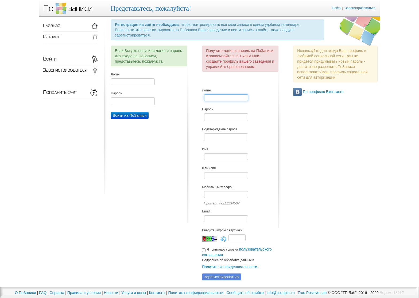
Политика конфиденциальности (196, 293)
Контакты (157, 293)
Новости (111, 293)
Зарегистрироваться (360, 8)
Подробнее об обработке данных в (228, 260)
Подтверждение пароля (219, 129)
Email (206, 211)
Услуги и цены (133, 293)
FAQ (42, 293)
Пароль (116, 93)
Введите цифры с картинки (222, 230)
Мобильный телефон (217, 187)
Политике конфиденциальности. (230, 267)
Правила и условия (84, 293)
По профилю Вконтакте (318, 92)
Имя (205, 149)
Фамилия (209, 168)
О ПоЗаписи (25, 293)
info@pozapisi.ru (281, 293)
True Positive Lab (312, 293)
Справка (56, 293)
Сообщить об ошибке (245, 293)
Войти (337, 8)
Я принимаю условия (222, 249)
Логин (115, 74)
